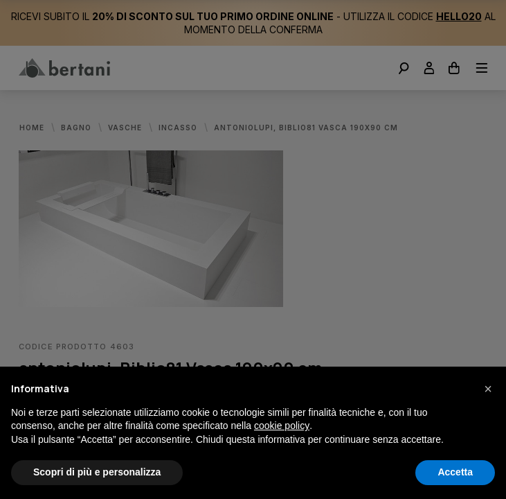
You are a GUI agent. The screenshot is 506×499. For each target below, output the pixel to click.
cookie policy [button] (281, 425)
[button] (488, 389)
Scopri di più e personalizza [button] (97, 472)
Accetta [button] (455, 472)
